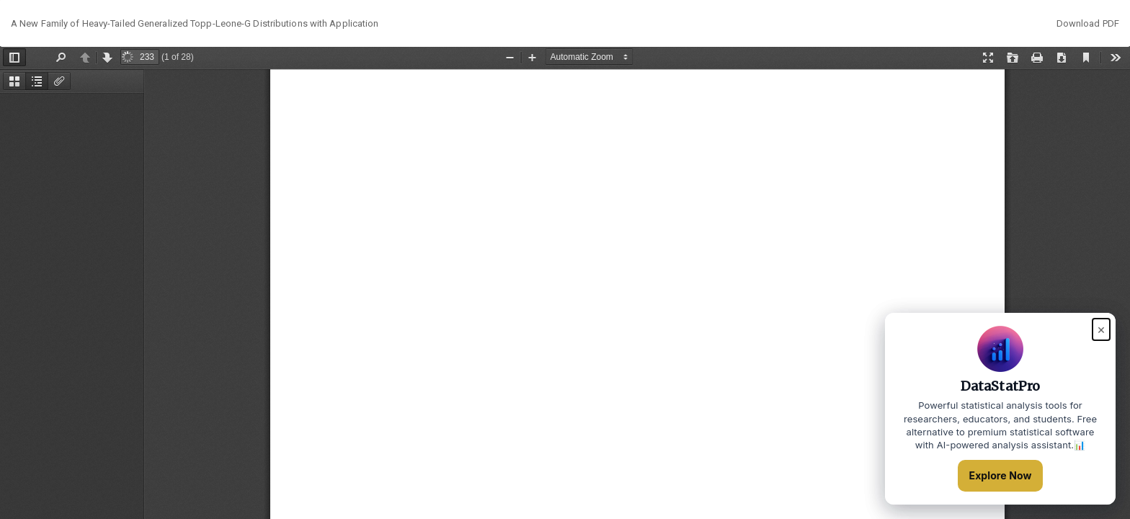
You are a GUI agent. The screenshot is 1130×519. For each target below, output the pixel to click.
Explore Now (1000, 475)
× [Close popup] (1101, 329)
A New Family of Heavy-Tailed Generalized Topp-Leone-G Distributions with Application (194, 23)
